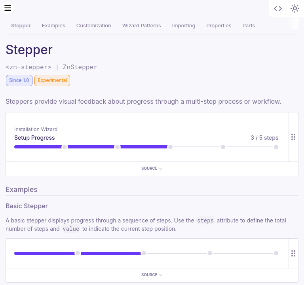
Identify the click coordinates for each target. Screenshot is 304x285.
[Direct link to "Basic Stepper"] (52, 206)
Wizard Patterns (141, 25)
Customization (93, 25)
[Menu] (8, 8)
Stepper (21, 25)
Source (152, 168)
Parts (249, 25)
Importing (184, 25)
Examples (53, 25)
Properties (218, 25)
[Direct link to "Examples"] (43, 189)
